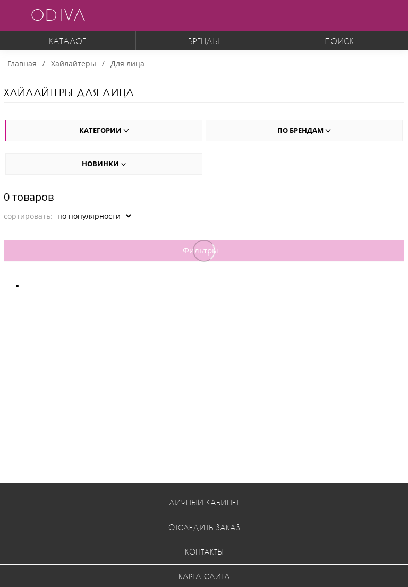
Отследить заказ (204, 527)
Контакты (204, 551)
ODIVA (58, 14)
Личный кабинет (204, 502)
